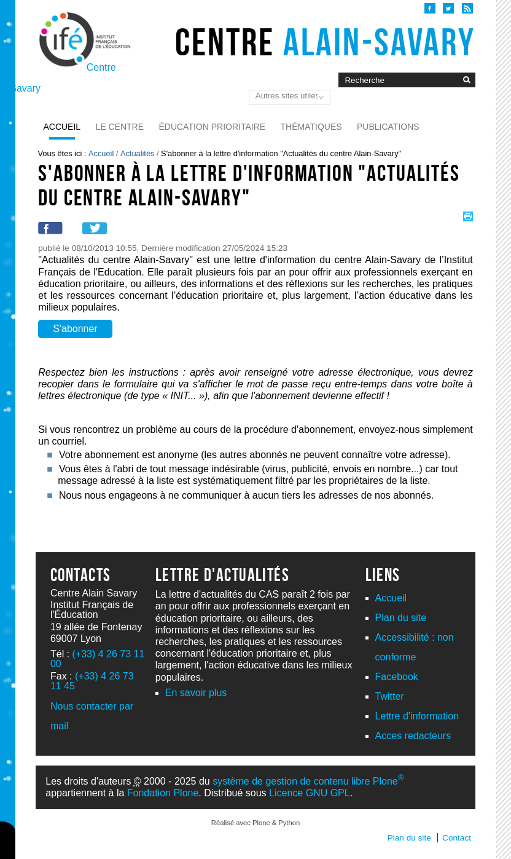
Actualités (137, 153)
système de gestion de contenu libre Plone (308, 781)
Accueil (61, 127)
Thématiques (311, 127)
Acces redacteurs (413, 735)
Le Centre (120, 127)
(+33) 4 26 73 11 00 (97, 659)
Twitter (389, 696)
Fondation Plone (163, 793)
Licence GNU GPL (309, 793)
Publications (388, 127)
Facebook (396, 676)
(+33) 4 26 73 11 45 (92, 681)
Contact (456, 837)
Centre (325, 41)
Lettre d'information (417, 716)
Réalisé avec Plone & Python (255, 822)
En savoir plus (196, 692)
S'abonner (75, 328)
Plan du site (401, 617)
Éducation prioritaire (211, 127)
